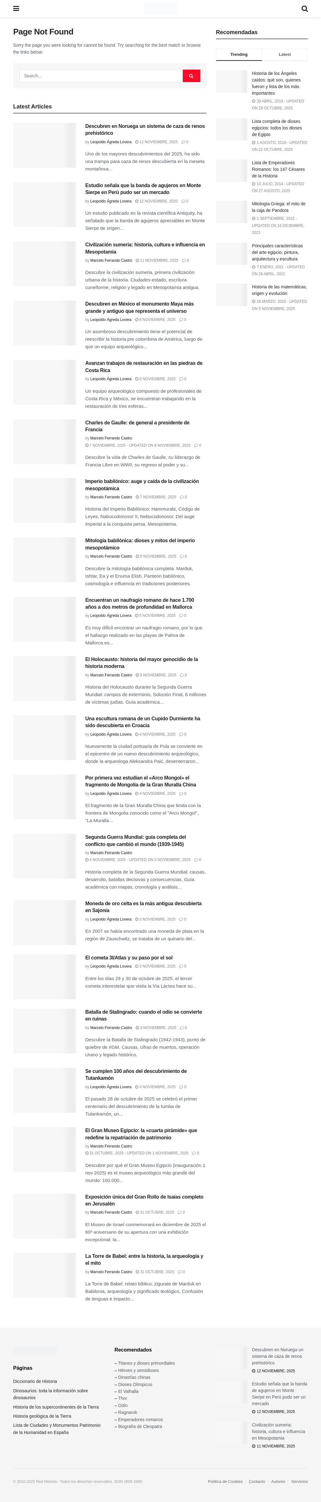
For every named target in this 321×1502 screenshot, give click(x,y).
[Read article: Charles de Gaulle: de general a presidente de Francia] (44, 441)
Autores (278, 1481)
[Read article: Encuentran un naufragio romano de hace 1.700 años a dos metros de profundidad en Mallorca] (44, 619)
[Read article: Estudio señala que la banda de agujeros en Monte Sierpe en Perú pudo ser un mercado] (44, 204)
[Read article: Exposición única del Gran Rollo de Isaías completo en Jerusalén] (44, 1216)
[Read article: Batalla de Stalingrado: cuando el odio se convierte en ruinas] (44, 1031)
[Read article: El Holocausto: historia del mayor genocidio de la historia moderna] (44, 678)
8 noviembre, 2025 (155, 320)
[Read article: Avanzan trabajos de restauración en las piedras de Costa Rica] (44, 382)
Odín (123, 1405)
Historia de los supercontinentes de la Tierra (56, 1407)
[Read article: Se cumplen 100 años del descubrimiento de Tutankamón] (44, 1090)
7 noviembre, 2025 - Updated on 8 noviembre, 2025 (138, 445)
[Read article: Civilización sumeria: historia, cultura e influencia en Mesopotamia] (44, 263)
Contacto (257, 1481)
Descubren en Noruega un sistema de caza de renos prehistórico (277, 1356)
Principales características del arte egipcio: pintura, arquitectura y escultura (277, 252)
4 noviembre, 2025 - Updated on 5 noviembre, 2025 (138, 860)
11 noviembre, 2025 (157, 260)
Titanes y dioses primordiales (146, 1363)
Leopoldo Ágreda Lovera (110, 142)
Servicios (299, 1481)
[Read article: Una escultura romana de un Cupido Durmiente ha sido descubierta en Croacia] (44, 737)
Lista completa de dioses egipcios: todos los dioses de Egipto (277, 128)
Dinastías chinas (134, 1377)
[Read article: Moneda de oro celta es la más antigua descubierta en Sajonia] (44, 922)
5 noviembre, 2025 (155, 615)
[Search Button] (305, 8)
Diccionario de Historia (35, 1381)
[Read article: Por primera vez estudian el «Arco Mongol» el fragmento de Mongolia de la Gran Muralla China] (44, 797)
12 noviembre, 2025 (156, 142)
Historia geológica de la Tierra (42, 1416)
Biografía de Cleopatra (140, 1426)
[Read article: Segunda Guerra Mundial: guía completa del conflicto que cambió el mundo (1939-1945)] (44, 856)
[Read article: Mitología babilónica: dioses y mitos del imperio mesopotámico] (44, 559)
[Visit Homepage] (160, 9)
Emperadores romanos (140, 1419)
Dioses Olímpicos (135, 1384)
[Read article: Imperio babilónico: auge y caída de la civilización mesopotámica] (44, 500)
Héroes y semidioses (138, 1370)
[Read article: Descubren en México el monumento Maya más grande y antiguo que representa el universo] (44, 323)
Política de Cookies (225, 1481)
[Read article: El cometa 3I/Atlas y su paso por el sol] (44, 976)
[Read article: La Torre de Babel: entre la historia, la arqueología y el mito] (44, 1275)
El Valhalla (128, 1391)
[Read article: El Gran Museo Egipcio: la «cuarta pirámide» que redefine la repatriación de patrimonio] (44, 1149)
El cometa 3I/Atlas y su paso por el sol (128, 957)
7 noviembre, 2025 (156, 497)
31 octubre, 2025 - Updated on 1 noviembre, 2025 (136, 1153)
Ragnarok (127, 1412)
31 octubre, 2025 (155, 1212)
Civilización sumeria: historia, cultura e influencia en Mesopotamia (278, 1431)
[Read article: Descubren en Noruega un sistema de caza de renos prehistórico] (44, 145)
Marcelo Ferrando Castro (111, 260)
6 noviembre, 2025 (156, 556)
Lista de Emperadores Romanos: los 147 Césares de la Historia (278, 169)
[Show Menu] (16, 8)
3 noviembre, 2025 (155, 919)
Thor (122, 1398)
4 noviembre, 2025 (155, 734)
